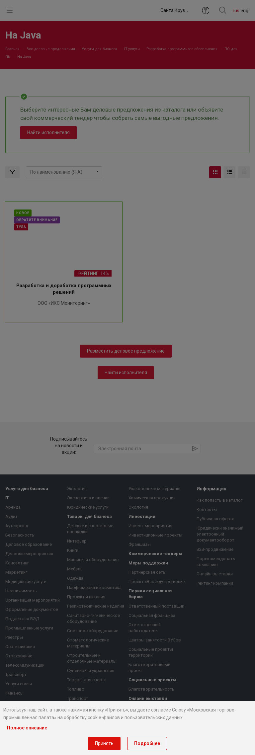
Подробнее (147, 743)
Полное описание (27, 727)
